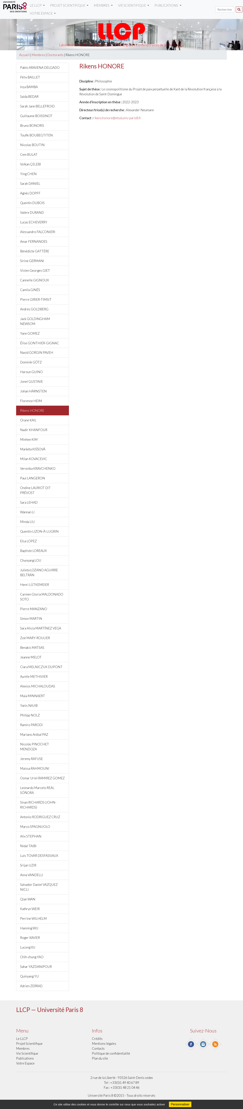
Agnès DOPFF (30, 193)
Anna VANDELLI (31, 875)
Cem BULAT (28, 155)
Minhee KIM (29, 439)
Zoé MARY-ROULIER (35, 638)
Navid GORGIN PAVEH (36, 353)
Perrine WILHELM (33, 918)
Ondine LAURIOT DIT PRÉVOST (35, 490)
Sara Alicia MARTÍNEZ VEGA (40, 628)
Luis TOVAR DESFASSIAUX (39, 856)
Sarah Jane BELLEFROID (37, 106)
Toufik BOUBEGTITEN (36, 135)
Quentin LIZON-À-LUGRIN (39, 531)
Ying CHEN (28, 174)
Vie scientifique (132, 5)
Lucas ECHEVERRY (33, 222)
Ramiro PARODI (31, 725)
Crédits (97, 1039)
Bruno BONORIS (32, 126)
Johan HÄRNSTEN (33, 391)
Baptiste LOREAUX (33, 551)
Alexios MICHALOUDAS (37, 686)
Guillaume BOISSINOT (36, 116)
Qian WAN (27, 899)
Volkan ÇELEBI (30, 164)
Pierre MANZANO (33, 609)
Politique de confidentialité (111, 1053)
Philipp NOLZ (30, 715)
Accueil (24, 55)
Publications (167, 5)
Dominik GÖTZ (31, 362)
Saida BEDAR (29, 97)
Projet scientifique (68, 5)
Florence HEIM (31, 401)
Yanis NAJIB (29, 706)
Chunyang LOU (30, 560)
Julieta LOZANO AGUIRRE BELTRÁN (39, 572)
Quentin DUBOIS (32, 203)
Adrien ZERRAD (31, 986)
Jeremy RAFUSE (31, 759)
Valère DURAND (32, 212)
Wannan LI (27, 512)
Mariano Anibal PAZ (34, 734)
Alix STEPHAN (30, 836)
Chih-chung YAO (31, 957)
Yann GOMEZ (30, 333)
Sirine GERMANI (32, 261)
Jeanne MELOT (31, 657)
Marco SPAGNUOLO (35, 827)
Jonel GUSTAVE (31, 381)
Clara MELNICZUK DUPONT (41, 667)
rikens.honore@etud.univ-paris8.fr (117, 118)
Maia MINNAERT (32, 696)
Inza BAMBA (29, 87)
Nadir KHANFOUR (33, 430)
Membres (102, 5)
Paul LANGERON (32, 478)
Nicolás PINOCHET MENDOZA (34, 746)
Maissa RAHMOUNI (34, 768)
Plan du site (100, 1058)
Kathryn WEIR (30, 909)
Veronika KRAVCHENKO (37, 468)
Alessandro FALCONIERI (37, 232)
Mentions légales (104, 1044)
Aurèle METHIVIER (34, 677)
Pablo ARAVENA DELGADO (40, 68)
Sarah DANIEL (30, 183)
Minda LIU (27, 522)
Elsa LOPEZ (28, 541)
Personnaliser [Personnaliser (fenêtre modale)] (180, 1104)
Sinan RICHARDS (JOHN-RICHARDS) (38, 804)
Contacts (98, 1048)
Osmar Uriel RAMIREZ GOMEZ (42, 778)
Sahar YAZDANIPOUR (36, 967)
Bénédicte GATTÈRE (34, 251)
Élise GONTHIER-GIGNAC (39, 343)
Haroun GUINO (31, 372)
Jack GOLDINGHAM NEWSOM (35, 321)
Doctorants (55, 55)
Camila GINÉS (30, 290)
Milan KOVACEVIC (33, 459)
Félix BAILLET (30, 77)
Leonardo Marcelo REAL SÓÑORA (37, 790)
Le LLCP (36, 5)
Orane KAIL (28, 420)
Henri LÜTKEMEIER (34, 585)
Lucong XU (27, 947)
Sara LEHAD (29, 502)
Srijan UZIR (28, 865)
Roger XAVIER (30, 938)
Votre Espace (41, 13)
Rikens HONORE (32, 410)
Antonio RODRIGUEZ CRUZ (40, 817)
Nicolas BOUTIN (32, 145)
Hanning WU (29, 928)
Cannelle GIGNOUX (34, 280)
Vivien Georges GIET (35, 270)
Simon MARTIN (31, 619)
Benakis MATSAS (32, 648)
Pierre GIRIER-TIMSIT (35, 299)
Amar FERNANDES (33, 241)
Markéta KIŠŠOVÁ (32, 449)
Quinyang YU (29, 976)
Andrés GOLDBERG (34, 309)
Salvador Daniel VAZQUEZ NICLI (39, 887)
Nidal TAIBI (28, 846)
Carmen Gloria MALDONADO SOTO (41, 596)
